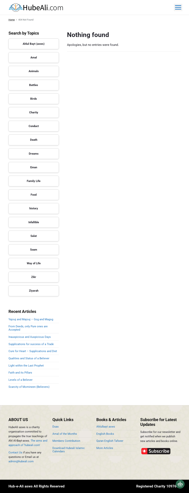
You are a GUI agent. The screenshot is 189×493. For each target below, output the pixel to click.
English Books (105, 433)
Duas (55, 426)
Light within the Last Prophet (26, 365)
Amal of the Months (64, 433)
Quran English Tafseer (109, 441)
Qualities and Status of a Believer (28, 358)
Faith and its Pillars (20, 372)
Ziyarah (33, 290)
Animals (34, 71)
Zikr (33, 277)
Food (34, 194)
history (33, 208)
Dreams (34, 153)
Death (33, 139)
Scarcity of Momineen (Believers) (28, 387)
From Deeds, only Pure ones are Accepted (28, 328)
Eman (33, 167)
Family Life (33, 181)
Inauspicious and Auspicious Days (30, 337)
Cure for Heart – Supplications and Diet (32, 351)
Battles (33, 85)
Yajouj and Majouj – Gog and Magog (30, 319)
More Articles (104, 448)
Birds (33, 98)
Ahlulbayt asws (105, 426)
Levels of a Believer (20, 379)
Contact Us (15, 452)
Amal (33, 57)
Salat (33, 236)
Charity (33, 112)
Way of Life (34, 263)
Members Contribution (66, 441)
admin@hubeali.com (21, 461)
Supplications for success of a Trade (31, 344)
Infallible (33, 222)
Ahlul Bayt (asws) (33, 43)
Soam (33, 249)
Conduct (34, 126)
